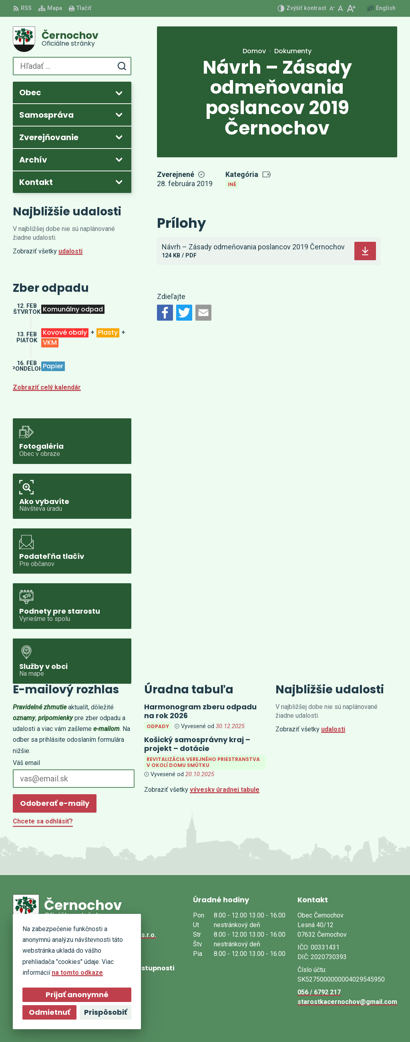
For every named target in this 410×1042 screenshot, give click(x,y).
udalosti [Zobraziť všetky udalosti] (70, 251)
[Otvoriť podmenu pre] (119, 93)
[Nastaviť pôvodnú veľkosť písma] (340, 8)
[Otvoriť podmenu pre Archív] (119, 159)
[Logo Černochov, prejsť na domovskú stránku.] (72, 39)
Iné (232, 184)
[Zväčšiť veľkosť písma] (351, 8)
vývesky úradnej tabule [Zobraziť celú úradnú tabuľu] (224, 789)
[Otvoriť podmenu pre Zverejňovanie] (119, 137)
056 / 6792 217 (319, 992)
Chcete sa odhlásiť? (43, 821)
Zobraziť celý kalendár (47, 387)
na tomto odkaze (73, 972)
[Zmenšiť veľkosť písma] (332, 8)
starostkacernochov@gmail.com (347, 1002)
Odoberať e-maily (54, 803)
